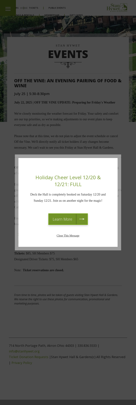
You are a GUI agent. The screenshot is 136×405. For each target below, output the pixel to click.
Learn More (62, 219)
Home (24, 8)
